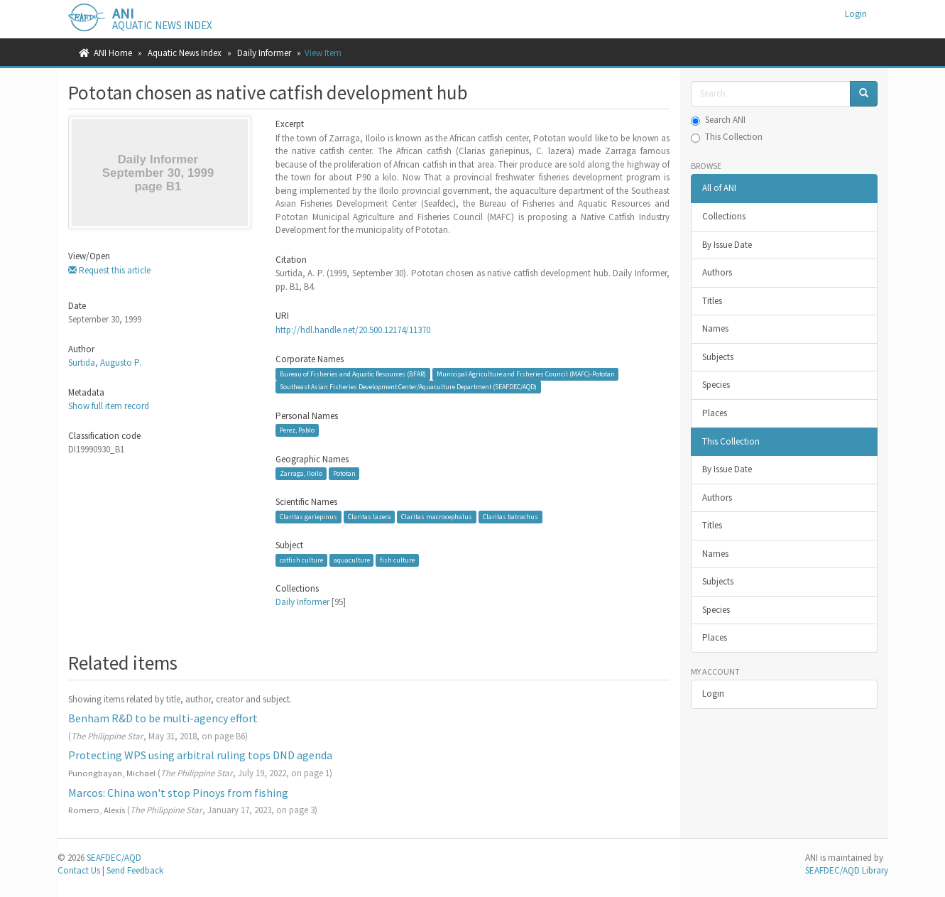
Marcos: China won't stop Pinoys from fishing (178, 792)
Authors (717, 272)
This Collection (727, 137)
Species (716, 385)
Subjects (717, 357)
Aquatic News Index (185, 53)
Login (713, 693)
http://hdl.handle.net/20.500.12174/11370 (352, 330)
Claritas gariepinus (308, 516)
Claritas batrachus (510, 516)
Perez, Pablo (297, 430)
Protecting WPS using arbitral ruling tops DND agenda (200, 755)
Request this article (109, 270)
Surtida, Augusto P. (104, 363)
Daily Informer (264, 53)
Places (714, 413)
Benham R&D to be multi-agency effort (163, 718)
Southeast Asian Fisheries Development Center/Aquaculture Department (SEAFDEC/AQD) (408, 386)
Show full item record (108, 406)
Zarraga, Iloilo (301, 473)
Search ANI (718, 120)
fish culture (397, 560)
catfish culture (301, 560)
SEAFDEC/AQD (114, 858)
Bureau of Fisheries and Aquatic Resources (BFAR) (353, 374)
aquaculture (352, 560)
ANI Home (113, 53)
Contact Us (79, 870)
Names (715, 328)
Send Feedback (134, 870)
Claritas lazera (369, 516)
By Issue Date (727, 245)
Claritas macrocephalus (436, 516)
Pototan (344, 473)
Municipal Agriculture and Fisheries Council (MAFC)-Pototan (526, 374)
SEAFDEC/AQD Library (846, 870)
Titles (712, 301)
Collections (723, 216)
